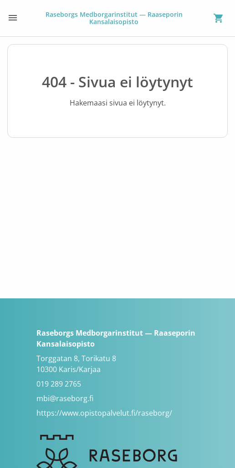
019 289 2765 (58, 384)
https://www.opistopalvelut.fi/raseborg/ (104, 413)
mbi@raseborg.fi (64, 398)
